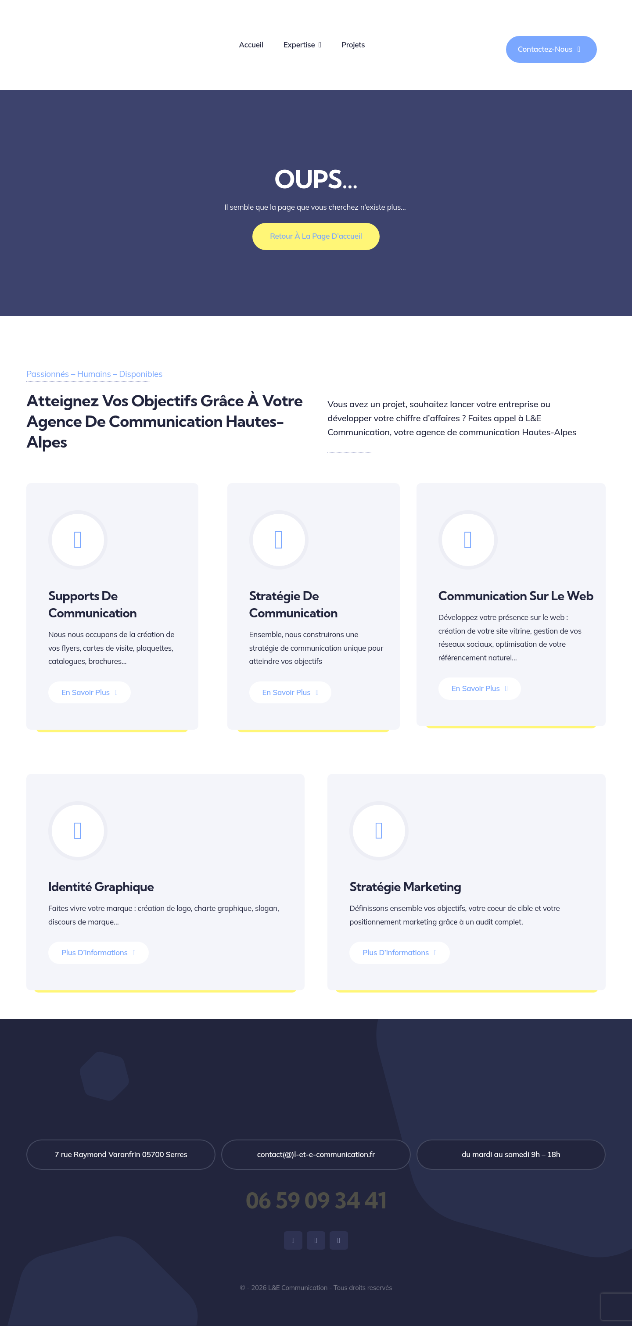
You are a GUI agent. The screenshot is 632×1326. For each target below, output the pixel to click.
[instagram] (316, 1240)
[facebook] (293, 1240)
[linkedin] (339, 1240)
